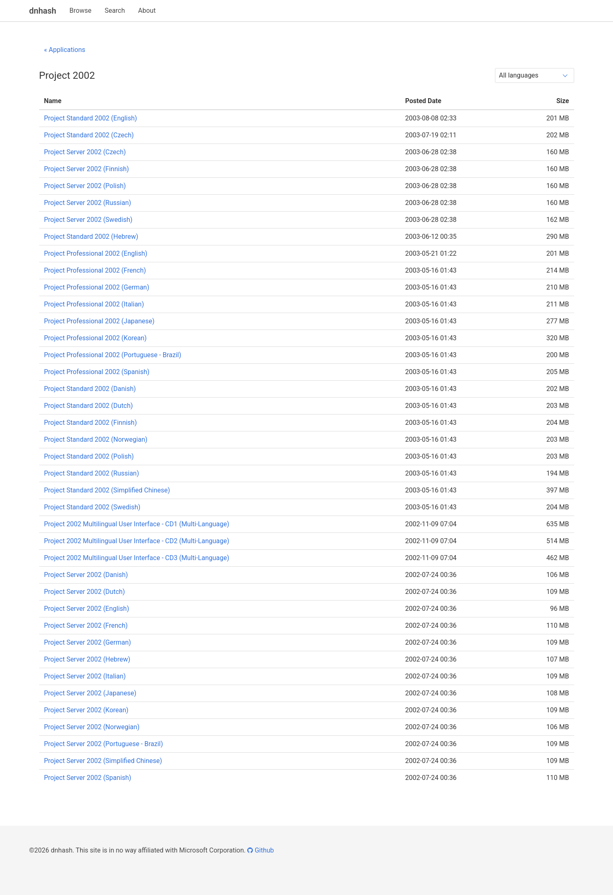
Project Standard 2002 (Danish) (90, 389)
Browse (80, 10)
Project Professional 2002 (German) (96, 287)
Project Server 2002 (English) (86, 608)
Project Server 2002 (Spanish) (87, 778)
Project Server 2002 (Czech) (85, 152)
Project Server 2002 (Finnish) (86, 169)
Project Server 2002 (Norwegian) (92, 727)
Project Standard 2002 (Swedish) (92, 507)
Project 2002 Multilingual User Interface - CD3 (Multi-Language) (137, 558)
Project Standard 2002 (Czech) (89, 135)
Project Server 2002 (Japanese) (90, 693)
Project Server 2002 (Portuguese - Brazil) (103, 744)
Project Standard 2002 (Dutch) (88, 406)
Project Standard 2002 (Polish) (89, 456)
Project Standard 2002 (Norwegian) (96, 439)
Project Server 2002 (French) (86, 625)
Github (260, 850)
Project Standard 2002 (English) (90, 118)
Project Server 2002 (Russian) (87, 203)
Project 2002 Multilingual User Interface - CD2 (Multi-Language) (137, 541)
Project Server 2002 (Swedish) (88, 220)
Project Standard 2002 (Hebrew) (91, 236)
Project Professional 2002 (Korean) (95, 338)
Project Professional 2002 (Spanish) (97, 372)
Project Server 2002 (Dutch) (84, 592)
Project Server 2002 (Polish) (85, 186)
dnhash (43, 11)
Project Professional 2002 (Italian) (94, 304)
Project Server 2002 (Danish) (86, 575)
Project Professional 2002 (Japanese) (99, 321)
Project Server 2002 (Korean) (86, 710)
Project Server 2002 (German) (87, 642)
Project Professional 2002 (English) (95, 253)
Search (114, 10)
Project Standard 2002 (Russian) (91, 473)
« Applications (64, 50)
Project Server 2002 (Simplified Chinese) (103, 761)
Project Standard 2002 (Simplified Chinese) (107, 490)
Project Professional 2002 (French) (95, 270)
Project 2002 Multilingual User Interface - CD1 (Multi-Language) (137, 524)
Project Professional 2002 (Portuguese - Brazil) (113, 355)
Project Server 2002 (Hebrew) (87, 659)
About (147, 10)
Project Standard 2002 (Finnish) (90, 422)
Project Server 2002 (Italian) (85, 676)
